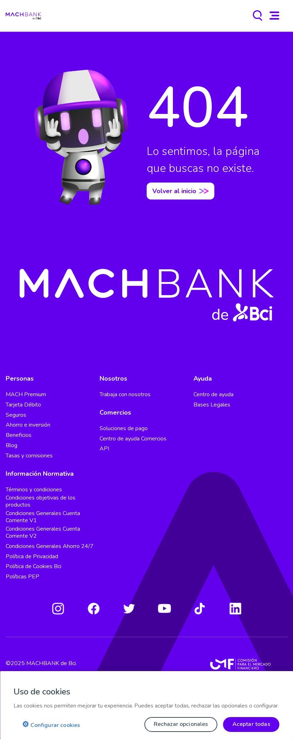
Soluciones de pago (124, 428)
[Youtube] (164, 608)
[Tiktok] (200, 608)
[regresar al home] (23, 15)
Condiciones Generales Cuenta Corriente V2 (43, 532)
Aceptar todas (251, 724)
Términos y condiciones (34, 489)
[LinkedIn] (235, 608)
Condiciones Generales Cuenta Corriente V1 (43, 517)
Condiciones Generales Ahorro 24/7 (50, 546)
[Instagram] (58, 608)
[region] (146, 705)
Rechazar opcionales (181, 724)
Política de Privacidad (32, 556)
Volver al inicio (180, 191)
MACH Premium (26, 394)
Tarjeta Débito (23, 404)
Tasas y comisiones (29, 455)
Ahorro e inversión (28, 424)
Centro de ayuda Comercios (133, 438)
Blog (11, 445)
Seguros (16, 414)
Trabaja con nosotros (125, 394)
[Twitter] (129, 608)
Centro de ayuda (213, 394)
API (104, 448)
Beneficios (19, 435)
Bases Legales (211, 404)
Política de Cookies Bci (33, 566)
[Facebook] (93, 608)
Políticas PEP (22, 576)
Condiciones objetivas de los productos (40, 501)
